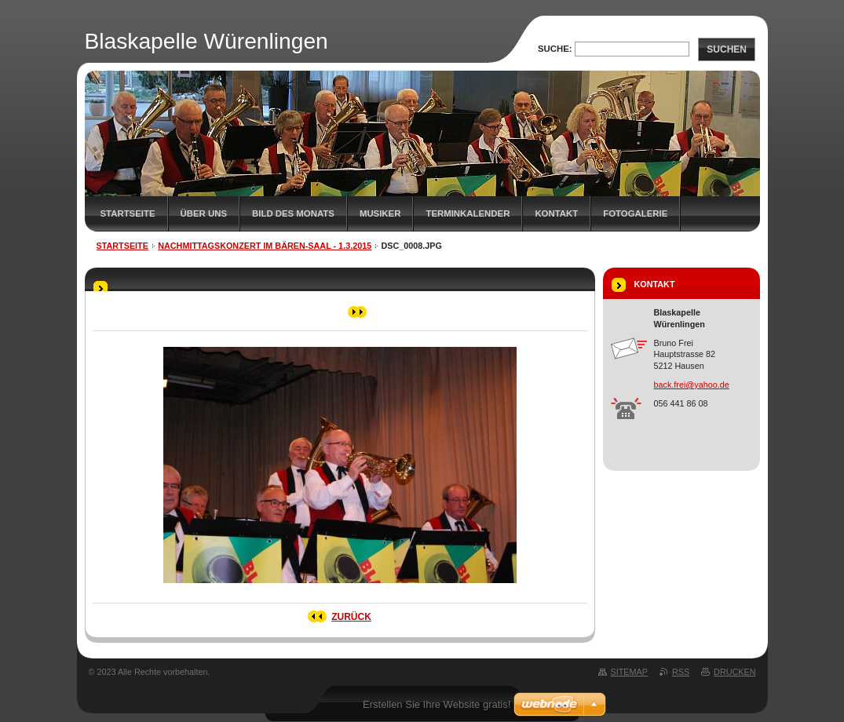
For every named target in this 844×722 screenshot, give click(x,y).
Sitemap (629, 671)
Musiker (380, 213)
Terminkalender (468, 213)
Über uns (204, 213)
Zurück (351, 616)
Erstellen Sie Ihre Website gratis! (436, 704)
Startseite (127, 213)
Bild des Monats (293, 213)
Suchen (727, 49)
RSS (680, 671)
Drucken (734, 671)
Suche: (555, 48)
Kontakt (556, 213)
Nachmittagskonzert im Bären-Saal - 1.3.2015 (264, 245)
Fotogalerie (635, 213)
